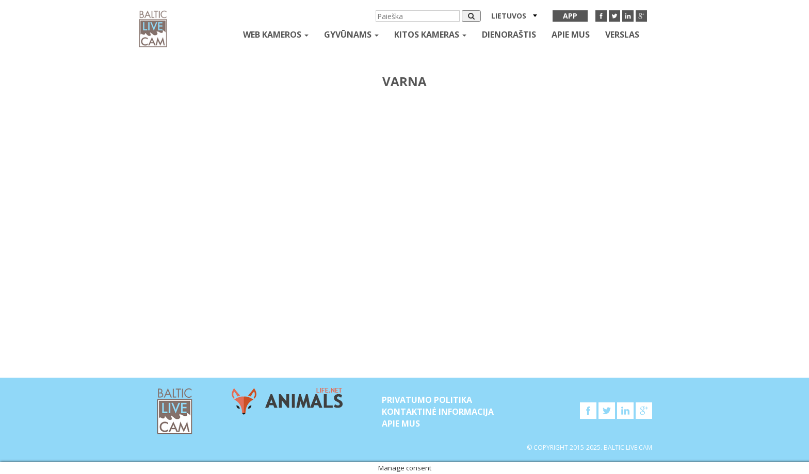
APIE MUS (571, 34)
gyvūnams (351, 34)
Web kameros (276, 34)
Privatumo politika (427, 399)
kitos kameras (430, 34)
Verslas (622, 34)
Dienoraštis (509, 34)
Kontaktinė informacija (438, 411)
